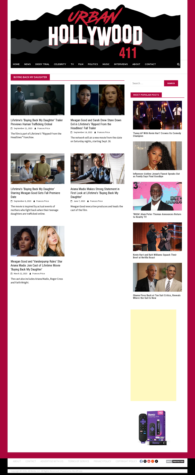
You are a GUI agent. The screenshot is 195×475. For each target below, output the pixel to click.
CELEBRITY (60, 64)
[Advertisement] (153, 355)
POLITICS (93, 64)
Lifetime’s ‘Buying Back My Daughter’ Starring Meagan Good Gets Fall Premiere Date (35, 193)
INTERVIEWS (121, 64)
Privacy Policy (102, 461)
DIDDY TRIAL (42, 64)
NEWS (27, 64)
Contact (30, 461)
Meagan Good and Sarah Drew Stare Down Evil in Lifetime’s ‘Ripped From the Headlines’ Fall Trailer (96, 124)
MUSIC (106, 64)
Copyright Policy (126, 461)
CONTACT (150, 64)
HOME (16, 64)
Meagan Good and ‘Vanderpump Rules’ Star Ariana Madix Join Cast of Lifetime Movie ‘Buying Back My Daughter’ (36, 265)
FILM (80, 64)
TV (72, 64)
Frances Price (43, 128)
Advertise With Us (52, 461)
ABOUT (136, 64)
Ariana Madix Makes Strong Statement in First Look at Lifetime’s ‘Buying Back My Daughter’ (95, 193)
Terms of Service (78, 461)
